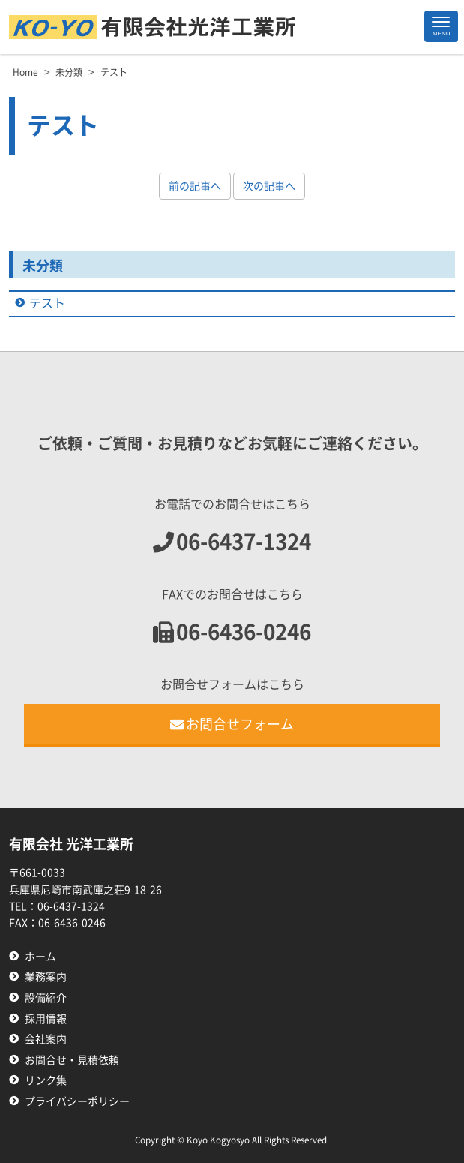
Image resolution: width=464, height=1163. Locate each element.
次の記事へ (269, 186)
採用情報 (46, 1019)
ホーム (40, 956)
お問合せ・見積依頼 (72, 1060)
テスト (47, 303)
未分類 (42, 265)
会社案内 (46, 1039)
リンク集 (46, 1080)
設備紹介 (46, 998)
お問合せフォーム (232, 724)
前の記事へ (195, 186)
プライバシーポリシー (77, 1101)
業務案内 (46, 977)
